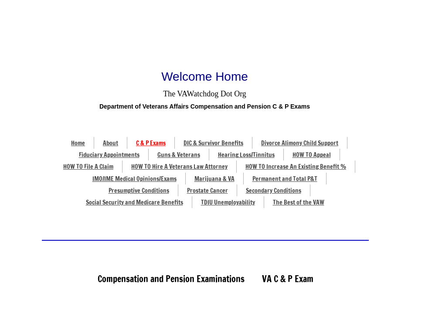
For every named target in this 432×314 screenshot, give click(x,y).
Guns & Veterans (178, 154)
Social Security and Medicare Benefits (134, 202)
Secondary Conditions (273, 190)
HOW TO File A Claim (88, 166)
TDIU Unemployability (228, 202)
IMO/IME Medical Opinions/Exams (134, 178)
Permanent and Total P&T (284, 178)
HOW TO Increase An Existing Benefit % (295, 166)
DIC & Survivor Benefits (213, 143)
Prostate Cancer (207, 190)
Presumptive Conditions (139, 190)
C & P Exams (151, 143)
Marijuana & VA (214, 178)
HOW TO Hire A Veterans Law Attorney (179, 166)
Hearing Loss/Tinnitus (246, 154)
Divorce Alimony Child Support (299, 143)
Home (78, 143)
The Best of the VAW (298, 202)
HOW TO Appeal (312, 154)
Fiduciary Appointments (109, 154)
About (110, 143)
